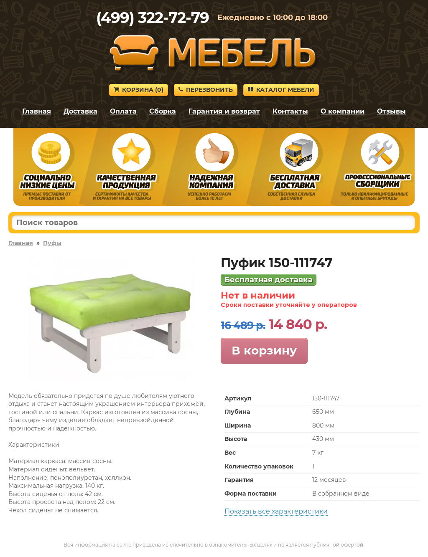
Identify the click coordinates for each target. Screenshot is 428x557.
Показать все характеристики (276, 511)
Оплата (123, 111)
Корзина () (138, 90)
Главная (36, 111)
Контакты (290, 111)
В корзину (264, 350)
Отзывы (391, 111)
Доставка (80, 111)
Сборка (162, 111)
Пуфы (52, 243)
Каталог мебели (281, 90)
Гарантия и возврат (224, 111)
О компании (342, 111)
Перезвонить (205, 90)
